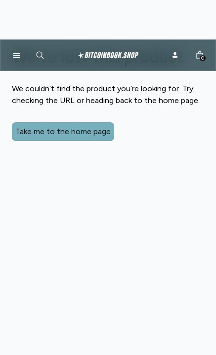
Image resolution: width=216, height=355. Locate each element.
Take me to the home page (62, 131)
